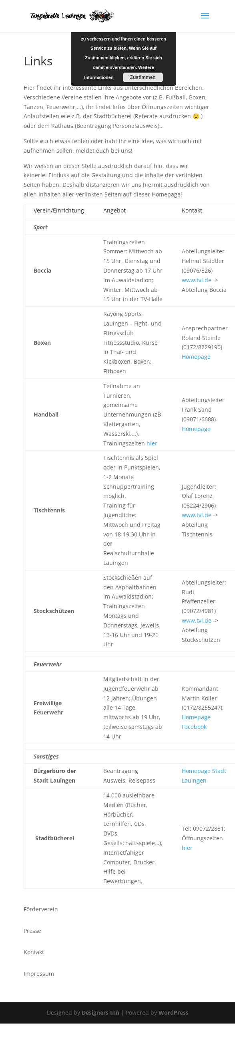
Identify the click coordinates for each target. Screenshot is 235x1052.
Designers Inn (100, 1012)
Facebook (194, 726)
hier (152, 443)
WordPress (174, 1012)
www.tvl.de (196, 280)
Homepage (196, 356)
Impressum (39, 973)
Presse (32, 931)
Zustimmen (143, 77)
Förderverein (41, 909)
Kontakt (34, 952)
